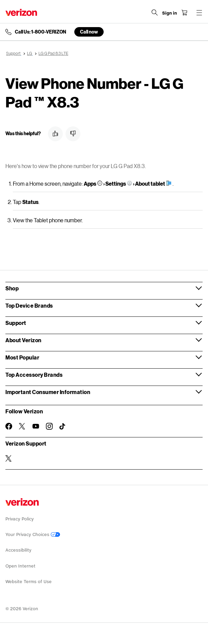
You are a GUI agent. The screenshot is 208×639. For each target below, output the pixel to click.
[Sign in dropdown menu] (169, 13)
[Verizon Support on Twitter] (8, 458)
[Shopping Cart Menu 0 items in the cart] (184, 12)
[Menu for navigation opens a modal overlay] (199, 12)
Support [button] (15, 323)
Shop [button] (12, 288)
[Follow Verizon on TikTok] (62, 426)
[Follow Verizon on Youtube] (35, 426)
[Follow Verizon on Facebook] (8, 426)
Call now (89, 32)
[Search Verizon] (154, 12)
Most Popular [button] (22, 357)
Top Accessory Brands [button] (33, 374)
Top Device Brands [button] (29, 305)
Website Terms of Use (28, 581)
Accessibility (18, 550)
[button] (55, 133)
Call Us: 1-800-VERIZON (40, 31)
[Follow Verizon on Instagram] (49, 426)
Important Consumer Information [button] (47, 392)
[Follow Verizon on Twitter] (22, 426)
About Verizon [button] (23, 340)
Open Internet (20, 566)
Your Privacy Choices (32, 534)
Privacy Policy (19, 518)
